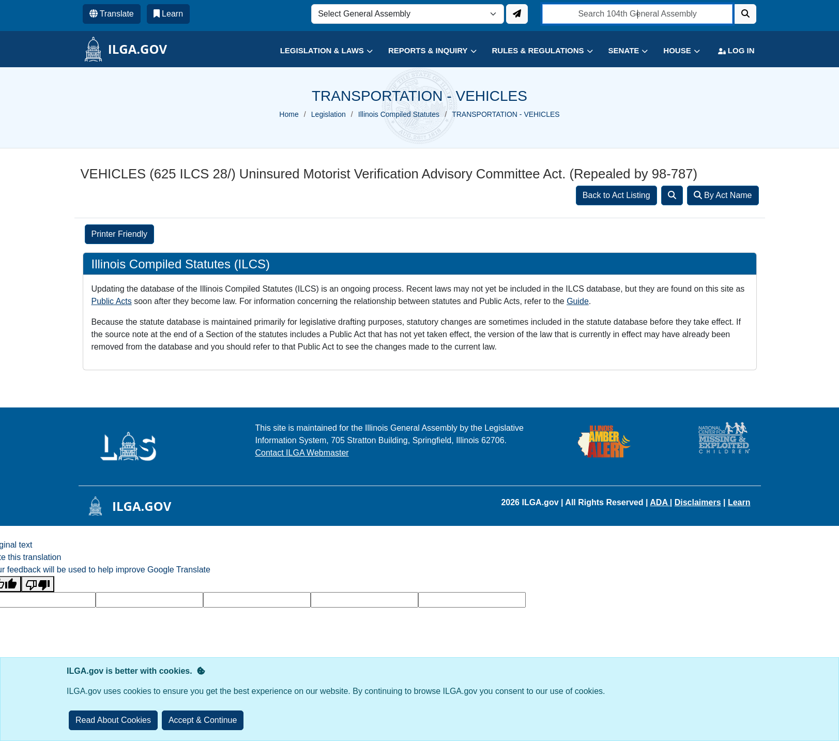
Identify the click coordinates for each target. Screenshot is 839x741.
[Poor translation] (37, 584)
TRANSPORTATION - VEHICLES (505, 114)
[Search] (745, 14)
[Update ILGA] (517, 14)
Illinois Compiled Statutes (398, 114)
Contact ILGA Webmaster (302, 452)
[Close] (203, 720)
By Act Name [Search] (723, 195)
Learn (739, 502)
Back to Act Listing (616, 195)
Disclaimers (698, 502)
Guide (578, 301)
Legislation (328, 114)
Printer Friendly (119, 234)
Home (288, 114)
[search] (637, 14)
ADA (660, 502)
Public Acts (111, 301)
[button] (319, 51)
